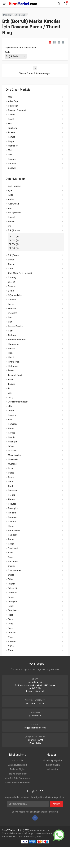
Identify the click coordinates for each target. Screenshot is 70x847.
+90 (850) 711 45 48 (35, 703)
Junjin (11, 410)
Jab (10, 393)
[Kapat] (59, 3)
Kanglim (12, 415)
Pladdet (11, 499)
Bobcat (11, 217)
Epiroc (11, 304)
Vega (10, 637)
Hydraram (13, 366)
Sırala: (7, 52)
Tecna (11, 597)
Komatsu (12, 424)
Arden (11, 199)
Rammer (12, 159)
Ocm (10, 468)
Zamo (11, 650)
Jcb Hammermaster (18, 401)
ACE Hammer (14, 186)
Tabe (10, 579)
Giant (10, 330)
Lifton (11, 446)
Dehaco (12, 286)
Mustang (12, 464)
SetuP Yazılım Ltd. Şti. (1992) (15, 830)
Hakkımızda (17, 760)
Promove (12, 517)
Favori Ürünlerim (52, 765)
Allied (10, 195)
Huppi (11, 357)
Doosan (12, 299)
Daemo (11, 114)
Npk (10, 154)
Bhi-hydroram (14, 212)
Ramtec (12, 521)
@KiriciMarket (35, 715)
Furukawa (12, 128)
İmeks (11, 370)
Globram (12, 335)
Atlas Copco (14, 101)
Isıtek (10, 379)
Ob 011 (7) (14, 236)
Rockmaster (14, 530)
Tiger (10, 614)
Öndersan (12, 490)
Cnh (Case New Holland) (20, 273)
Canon (11, 264)
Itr (9, 388)
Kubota (11, 437)
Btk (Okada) (13, 255)
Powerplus (13, 508)
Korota (11, 432)
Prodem (12, 512)
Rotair (11, 539)
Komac (11, 137)
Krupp (11, 141)
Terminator (13, 610)
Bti (9, 226)
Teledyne (12, 601)
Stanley (11, 566)
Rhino (11, 526)
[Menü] (4, 3)
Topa (10, 623)
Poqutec (12, 504)
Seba (10, 552)
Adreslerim (52, 769)
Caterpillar (13, 105)
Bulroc (11, 259)
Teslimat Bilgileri (17, 769)
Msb (10, 150)
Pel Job (11, 495)
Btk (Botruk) (20, 15)
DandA (11, 119)
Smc (10, 557)
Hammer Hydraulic (17, 339)
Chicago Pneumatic (17, 110)
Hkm (10, 353)
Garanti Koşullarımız (17, 765)
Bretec (11, 221)
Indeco (11, 132)
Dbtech (11, 282)
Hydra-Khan (13, 361)
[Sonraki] (35, 68)
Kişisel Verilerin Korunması (17, 782)
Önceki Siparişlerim (52, 760)
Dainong (12, 277)
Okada (11, 472)
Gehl (10, 322)
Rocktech (12, 535)
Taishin (11, 583)
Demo (11, 290)
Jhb (10, 406)
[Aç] (62, 97)
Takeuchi (12, 588)
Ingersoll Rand (15, 375)
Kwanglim (12, 441)
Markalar (7, 15)
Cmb (10, 268)
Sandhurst (13, 548)
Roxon (11, 543)
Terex (10, 606)
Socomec (13, 561)
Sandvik (12, 168)
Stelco (11, 575)
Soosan (12, 163)
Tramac (12, 632)
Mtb (10, 97)
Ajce (10, 190)
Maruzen (12, 450)
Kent (10, 419)
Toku (10, 619)
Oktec (11, 477)
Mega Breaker (14, 455)
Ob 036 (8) (14, 244)
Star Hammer (14, 570)
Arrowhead (13, 203)
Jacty (10, 397)
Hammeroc (13, 344)
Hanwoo (12, 348)
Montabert (13, 145)
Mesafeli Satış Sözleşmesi (17, 778)
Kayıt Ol (56, 803)
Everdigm (12, 313)
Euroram (12, 308)
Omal (10, 481)
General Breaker (15, 326)
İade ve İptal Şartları (17, 773)
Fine (10, 123)
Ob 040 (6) (14, 248)
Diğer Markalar (15, 295)
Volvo (11, 646)
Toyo (10, 628)
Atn (10, 208)
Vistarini (12, 641)
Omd (10, 486)
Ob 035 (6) (14, 240)
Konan (11, 428)
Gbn (10, 317)
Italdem (11, 384)
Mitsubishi (13, 459)
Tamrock (12, 592)
